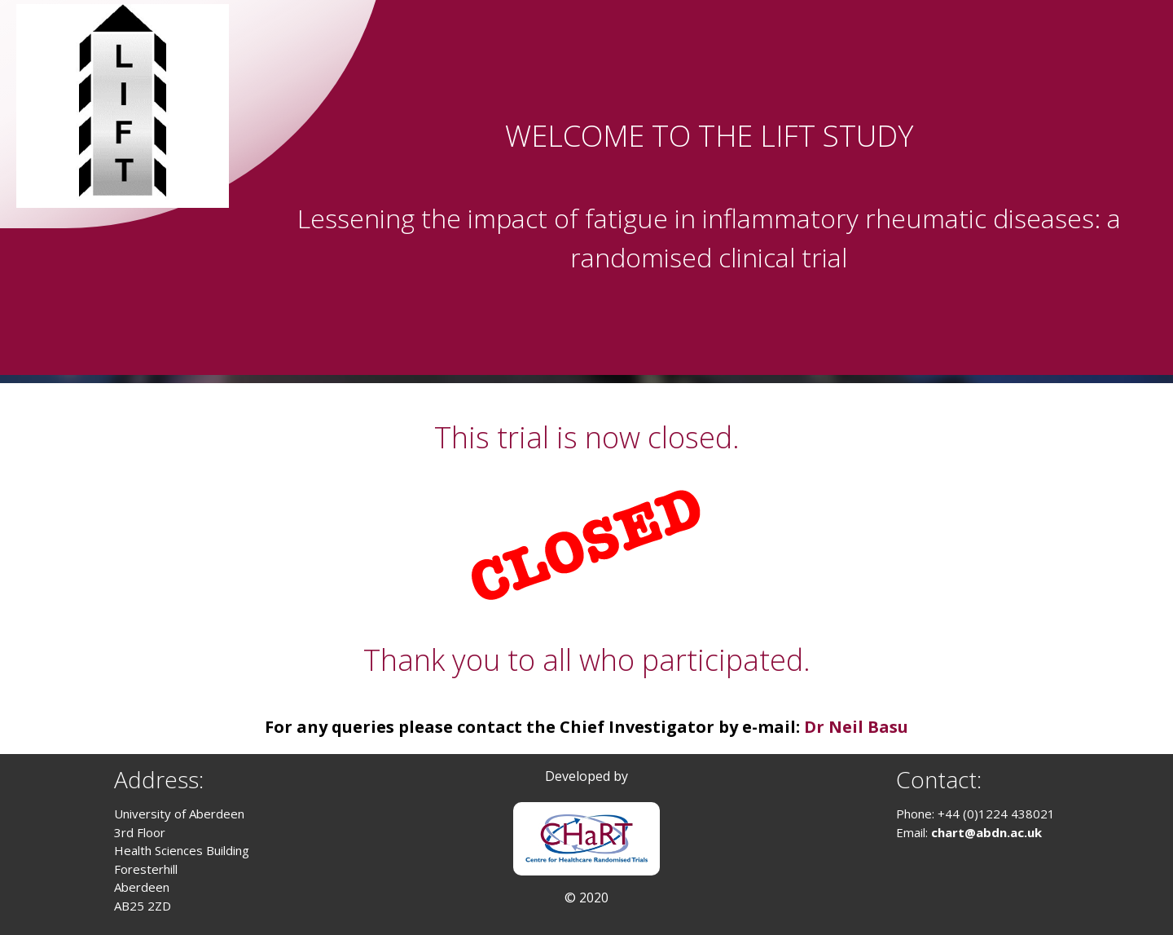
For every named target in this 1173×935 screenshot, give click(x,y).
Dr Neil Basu (856, 727)
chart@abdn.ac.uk (986, 832)
